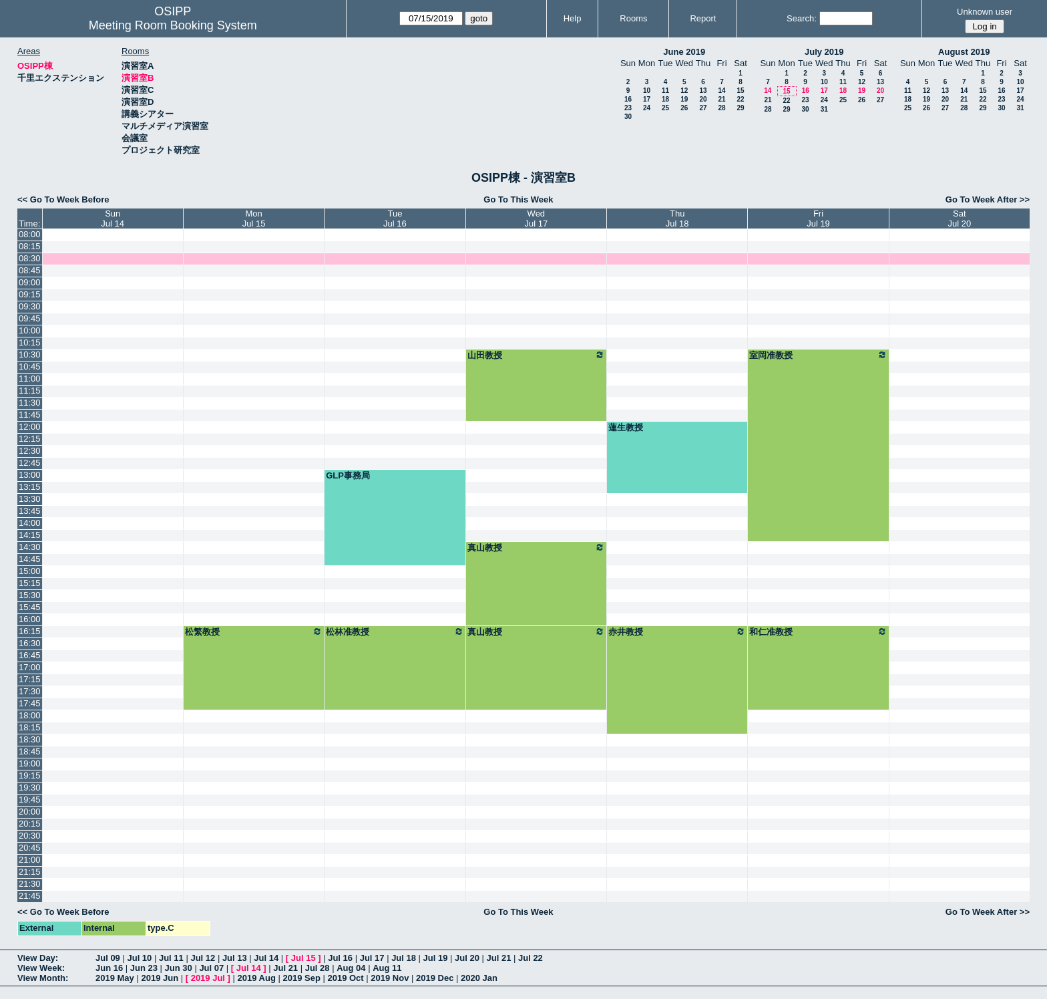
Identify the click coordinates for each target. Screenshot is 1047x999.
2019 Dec (434, 978)
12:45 (30, 463)
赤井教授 (677, 631)
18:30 (30, 739)
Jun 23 (144, 968)
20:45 (30, 848)
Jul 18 (403, 958)
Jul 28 (317, 968)
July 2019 (824, 52)
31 (824, 109)
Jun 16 (109, 968)
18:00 (30, 715)
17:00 (30, 667)
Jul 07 (211, 968)
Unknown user (984, 12)
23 (628, 108)
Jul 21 (499, 958)
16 (628, 99)
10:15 (30, 342)
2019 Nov (390, 978)
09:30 (30, 306)
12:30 (30, 451)
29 (740, 108)
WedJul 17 (536, 218)
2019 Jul (208, 978)
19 (684, 99)
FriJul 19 (818, 218)
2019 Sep (301, 978)
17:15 (30, 679)
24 (646, 108)
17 (646, 99)
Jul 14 (266, 958)
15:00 (30, 571)
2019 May (114, 978)
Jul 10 (139, 958)
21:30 (30, 884)
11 (665, 90)
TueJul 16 (395, 218)
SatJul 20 (959, 218)
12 (684, 90)
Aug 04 (351, 968)
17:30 (30, 691)
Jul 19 (435, 958)
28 (721, 108)
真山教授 (536, 547)
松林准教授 (394, 631)
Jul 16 (340, 958)
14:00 (30, 523)
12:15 (30, 439)
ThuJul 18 (677, 218)
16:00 (30, 619)
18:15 (30, 727)
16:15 (30, 631)
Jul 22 (530, 958)
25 (665, 108)
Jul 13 (234, 958)
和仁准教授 (818, 631)
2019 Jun (159, 978)
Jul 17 (372, 958)
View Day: (37, 958)
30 (628, 116)
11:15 (30, 391)
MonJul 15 (254, 218)
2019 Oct (345, 978)
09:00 (30, 282)
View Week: (41, 968)
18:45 (30, 751)
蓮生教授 (625, 427)
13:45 (30, 511)
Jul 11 (171, 958)
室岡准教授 (818, 354)
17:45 (30, 703)
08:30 (30, 258)
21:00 (30, 860)
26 (684, 108)
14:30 (30, 547)
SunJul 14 (112, 218)
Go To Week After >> (988, 199)
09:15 (30, 294)
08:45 (30, 270)
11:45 (30, 415)
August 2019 (964, 52)
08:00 (30, 234)
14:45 (30, 559)
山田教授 (536, 354)
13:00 (30, 475)
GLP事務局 (348, 475)
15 (740, 90)
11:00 (30, 379)
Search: (802, 18)
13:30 (30, 499)
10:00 (30, 330)
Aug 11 (387, 968)
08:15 (30, 246)
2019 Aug (257, 978)
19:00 (30, 763)
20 (702, 99)
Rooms (633, 18)
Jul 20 (467, 958)
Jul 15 (303, 958)
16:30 (30, 643)
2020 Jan (479, 978)
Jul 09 (107, 958)
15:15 (30, 583)
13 (702, 90)
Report (703, 18)
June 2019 (684, 52)
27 (702, 108)
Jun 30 (178, 968)
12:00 (30, 427)
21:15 (30, 872)
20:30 (30, 836)
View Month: (42, 978)
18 (665, 99)
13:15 (30, 487)
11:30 (30, 403)
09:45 (30, 318)
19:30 (30, 787)
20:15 (30, 824)
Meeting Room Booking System (173, 25)
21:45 (30, 896)
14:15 (30, 535)
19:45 (30, 800)
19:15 (30, 775)
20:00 (30, 812)
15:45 (30, 607)
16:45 (30, 655)
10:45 (30, 367)
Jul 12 (202, 958)
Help (573, 18)
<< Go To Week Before (63, 199)
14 (721, 90)
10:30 (30, 354)
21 (721, 99)
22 (740, 99)
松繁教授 (254, 631)
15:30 (30, 595)
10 (646, 90)
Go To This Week (518, 199)
